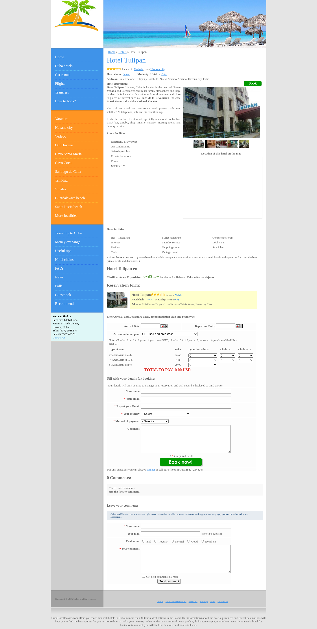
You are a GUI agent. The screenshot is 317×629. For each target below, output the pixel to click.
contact (151, 469)
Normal (179, 541)
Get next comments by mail (162, 576)
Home (111, 52)
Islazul (149, 299)
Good (194, 541)
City (164, 74)
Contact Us (59, 337)
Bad (148, 541)
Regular (163, 541)
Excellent (210, 541)
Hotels (122, 52)
